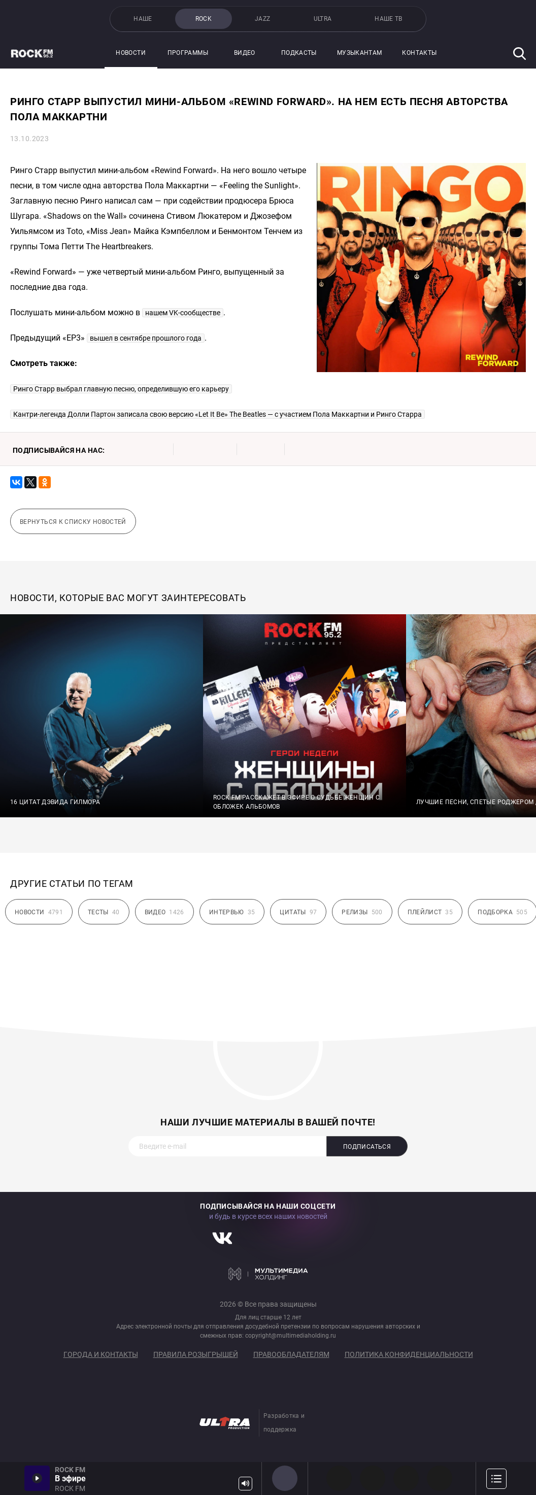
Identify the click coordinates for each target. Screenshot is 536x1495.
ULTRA (323, 18)
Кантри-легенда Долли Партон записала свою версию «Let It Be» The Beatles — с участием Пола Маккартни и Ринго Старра (217, 414)
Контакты (419, 52)
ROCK (203, 18)
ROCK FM (284, 1478)
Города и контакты (100, 1354)
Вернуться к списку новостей (73, 521)
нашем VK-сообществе (182, 313)
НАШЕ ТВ (389, 18)
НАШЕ (142, 18)
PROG (339, 1478)
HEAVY (372, 1478)
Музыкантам (359, 52)
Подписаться (367, 1146)
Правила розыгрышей (195, 1354)
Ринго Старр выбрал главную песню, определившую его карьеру (121, 389)
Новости (131, 52)
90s (439, 1478)
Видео (244, 52)
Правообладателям (291, 1354)
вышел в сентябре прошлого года (146, 338)
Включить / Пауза (37, 1478)
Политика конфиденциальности (409, 1354)
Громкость (245, 1483)
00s (406, 1478)
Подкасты (299, 52)
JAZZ (262, 18)
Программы (188, 52)
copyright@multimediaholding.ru (290, 1335)
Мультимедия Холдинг (268, 1274)
